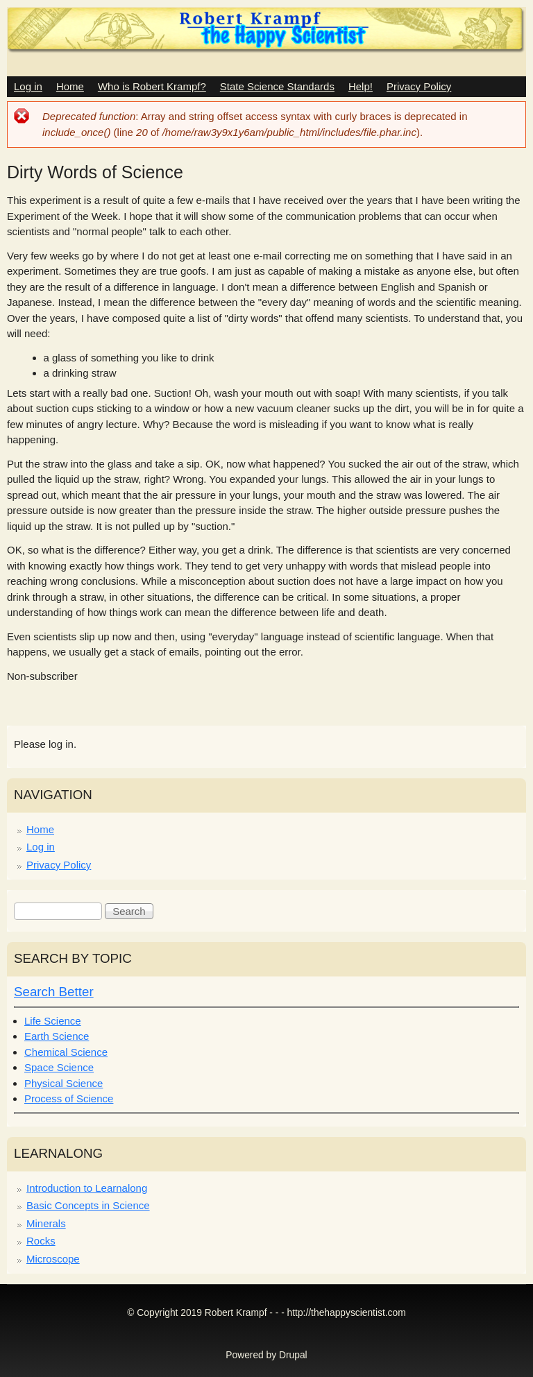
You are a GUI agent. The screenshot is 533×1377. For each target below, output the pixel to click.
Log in (28, 86)
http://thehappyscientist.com (346, 1313)
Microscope (53, 1259)
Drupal (293, 1355)
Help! (360, 86)
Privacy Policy (419, 86)
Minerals (46, 1223)
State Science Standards (277, 86)
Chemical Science (66, 1052)
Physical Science (63, 1083)
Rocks (41, 1241)
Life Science (52, 1021)
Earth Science (56, 1036)
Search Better (54, 991)
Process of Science (68, 1098)
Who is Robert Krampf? (152, 86)
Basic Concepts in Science (88, 1205)
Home (70, 86)
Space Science (59, 1067)
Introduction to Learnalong (86, 1188)
